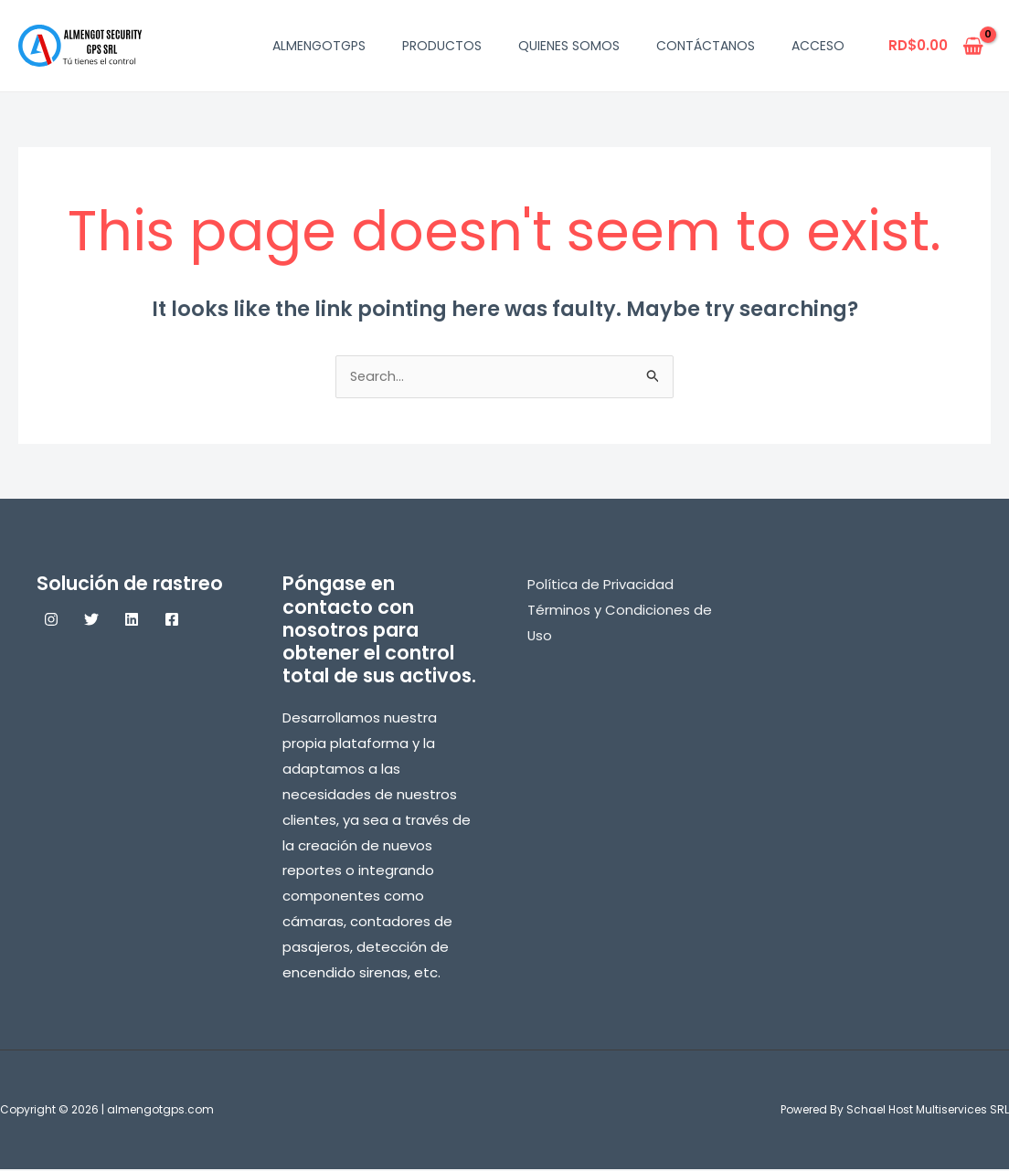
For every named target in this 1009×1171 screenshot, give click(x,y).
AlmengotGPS (319, 46)
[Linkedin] (131, 621)
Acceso (817, 46)
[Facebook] (171, 621)
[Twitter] (91, 621)
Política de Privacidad (600, 586)
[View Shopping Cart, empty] (936, 46)
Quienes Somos (569, 46)
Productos (442, 46)
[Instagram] (51, 621)
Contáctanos (705, 46)
